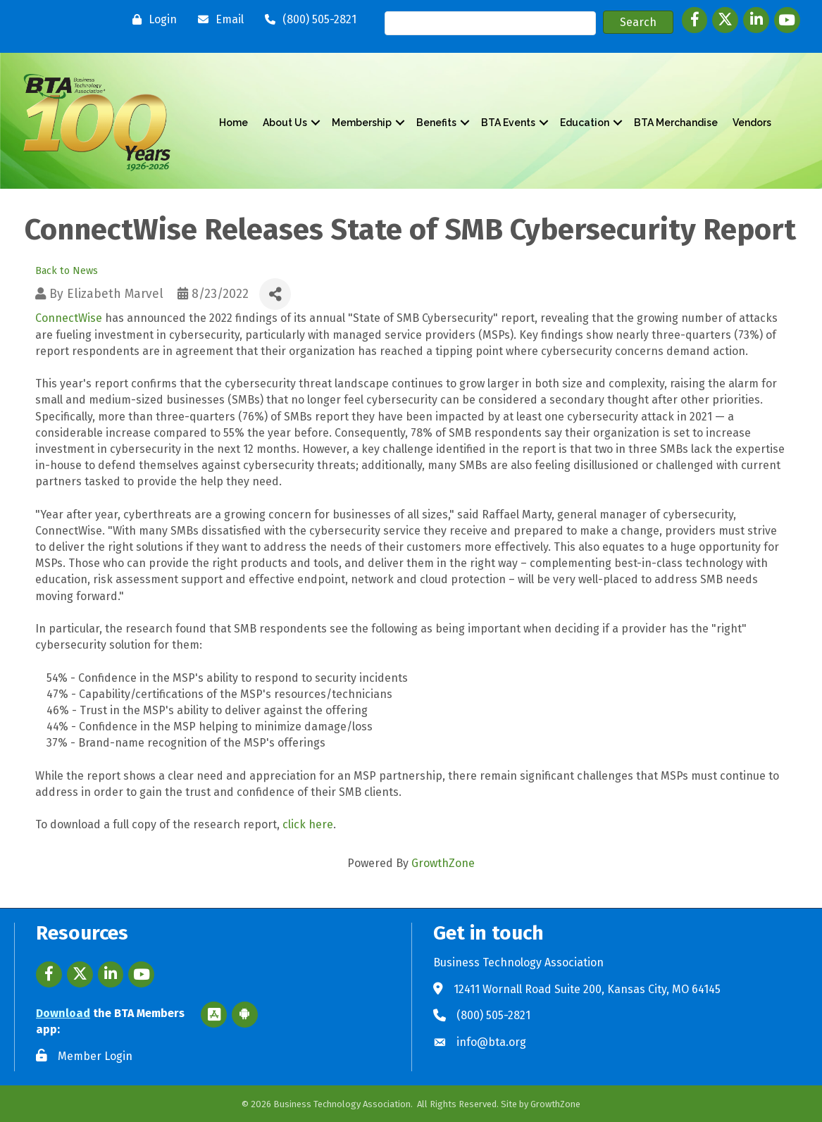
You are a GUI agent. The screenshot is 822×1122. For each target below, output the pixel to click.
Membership (362, 122)
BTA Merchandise (676, 122)
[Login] (151, 19)
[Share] (275, 294)
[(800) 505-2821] (307, 19)
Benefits (436, 122)
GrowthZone (443, 863)
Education (584, 122)
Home (233, 122)
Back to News (66, 270)
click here (307, 824)
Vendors (752, 122)
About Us (285, 122)
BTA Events (508, 122)
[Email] (217, 19)
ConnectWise (68, 318)
